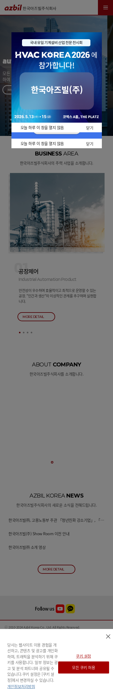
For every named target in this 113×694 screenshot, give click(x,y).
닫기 (89, 127)
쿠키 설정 (83, 656)
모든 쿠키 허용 (83, 667)
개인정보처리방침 (21, 686)
